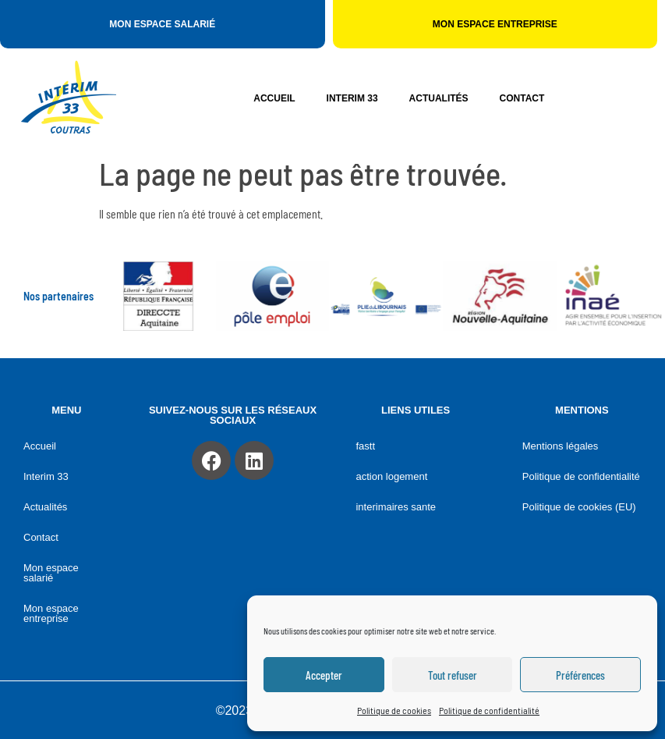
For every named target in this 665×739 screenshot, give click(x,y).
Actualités (439, 98)
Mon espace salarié (51, 573)
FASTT (365, 446)
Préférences (580, 675)
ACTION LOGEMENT (391, 476)
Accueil (274, 98)
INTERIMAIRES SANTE (395, 507)
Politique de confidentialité (489, 710)
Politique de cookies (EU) (579, 507)
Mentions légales (560, 446)
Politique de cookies (394, 710)
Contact (522, 98)
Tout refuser (452, 675)
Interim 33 (352, 98)
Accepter (324, 675)
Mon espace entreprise (51, 613)
